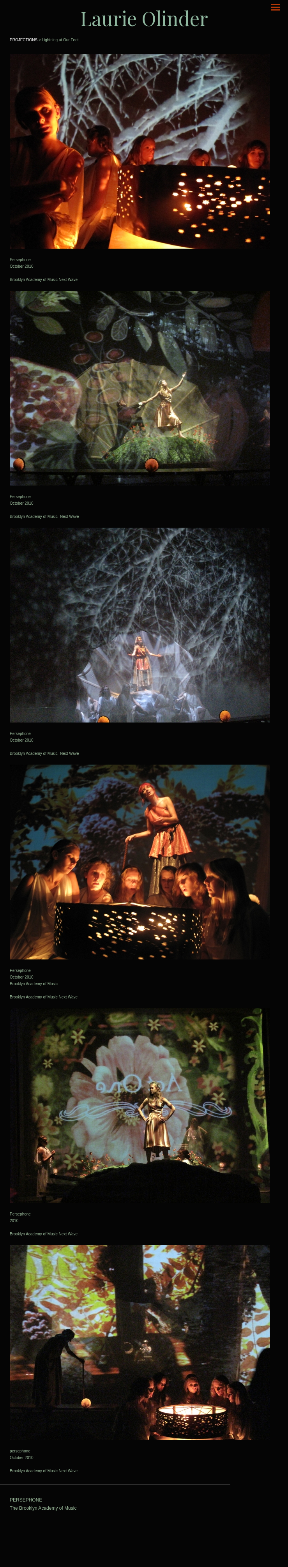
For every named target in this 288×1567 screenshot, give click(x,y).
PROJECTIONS (23, 40)
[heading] (144, 18)
